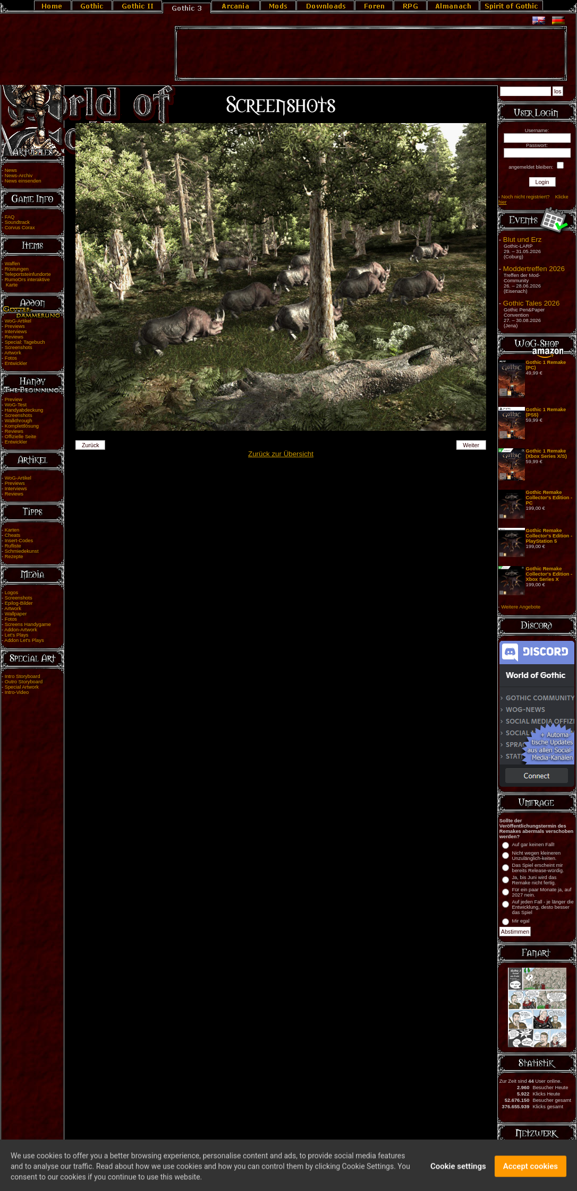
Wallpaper (16, 613)
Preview (13, 399)
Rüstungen (17, 269)
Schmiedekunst (22, 551)
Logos (11, 592)
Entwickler (16, 363)
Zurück (90, 445)
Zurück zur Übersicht (280, 454)
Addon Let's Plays (24, 640)
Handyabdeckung (24, 410)
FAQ (10, 217)
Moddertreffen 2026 (534, 269)
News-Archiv (18, 175)
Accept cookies (530, 1171)
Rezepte (14, 556)
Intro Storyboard (22, 676)
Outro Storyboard (24, 681)
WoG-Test (16, 404)
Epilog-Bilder (19, 603)
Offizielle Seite (20, 436)
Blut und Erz (522, 240)
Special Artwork (22, 687)
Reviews (14, 337)
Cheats (13, 535)
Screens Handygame (28, 624)
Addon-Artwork (20, 629)
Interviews (16, 331)
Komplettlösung (22, 426)
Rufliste (13, 546)
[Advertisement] (370, 53)
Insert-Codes (19, 540)
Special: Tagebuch (25, 342)
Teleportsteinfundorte (28, 274)
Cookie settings (458, 1171)
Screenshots (18, 347)
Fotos (11, 358)
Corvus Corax (20, 227)
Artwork (12, 352)
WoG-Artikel (18, 321)
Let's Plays (17, 635)
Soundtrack (17, 222)
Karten (12, 530)
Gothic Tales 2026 (531, 303)
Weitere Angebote (520, 607)
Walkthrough (18, 420)
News (11, 170)
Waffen (12, 263)
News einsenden (23, 181)
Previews (15, 326)
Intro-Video (17, 692)
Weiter (471, 445)
